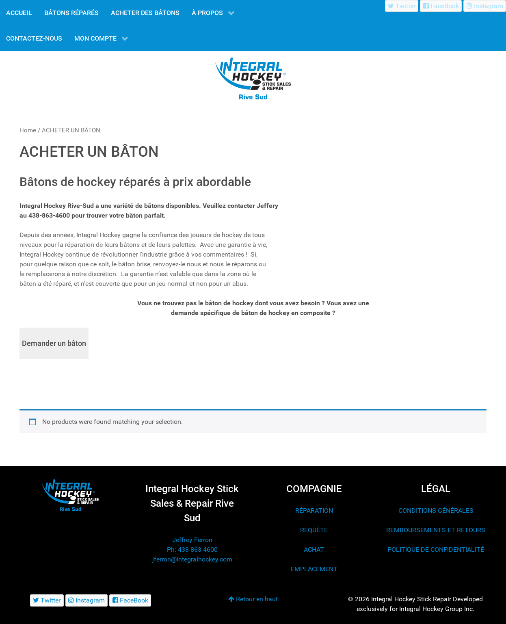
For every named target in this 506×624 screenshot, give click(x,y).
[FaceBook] (441, 6)
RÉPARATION (314, 510)
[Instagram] (484, 6)
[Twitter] (402, 6)
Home (27, 130)
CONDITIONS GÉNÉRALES (436, 510)
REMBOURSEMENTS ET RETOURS (435, 530)
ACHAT (314, 549)
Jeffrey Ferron (192, 540)
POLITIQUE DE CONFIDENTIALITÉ (435, 549)
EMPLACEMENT (314, 569)
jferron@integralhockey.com (192, 559)
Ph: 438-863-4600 (192, 549)
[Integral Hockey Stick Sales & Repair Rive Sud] (70, 495)
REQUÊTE (314, 530)
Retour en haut (253, 599)
